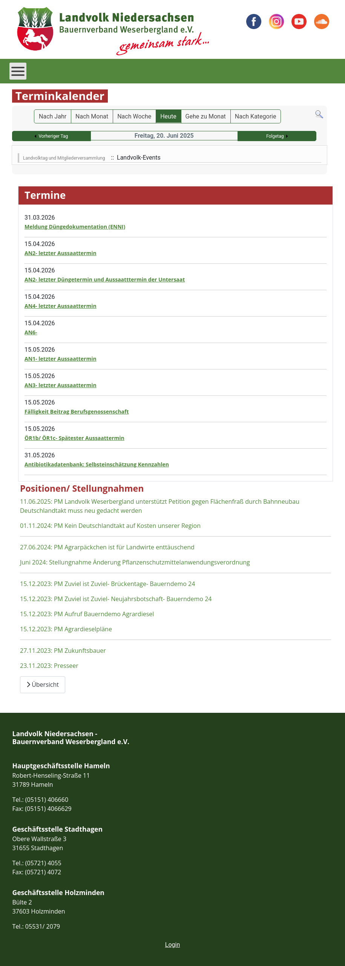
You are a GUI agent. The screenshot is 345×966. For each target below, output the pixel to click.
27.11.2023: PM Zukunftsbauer (63, 650)
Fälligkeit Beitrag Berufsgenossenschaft (77, 411)
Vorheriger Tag (53, 136)
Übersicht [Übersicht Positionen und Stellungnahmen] (42, 684)
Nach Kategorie (255, 116)
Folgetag (275, 136)
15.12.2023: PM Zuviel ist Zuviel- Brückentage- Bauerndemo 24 (107, 584)
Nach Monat (91, 116)
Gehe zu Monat (206, 116)
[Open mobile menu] (17, 71)
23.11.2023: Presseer (49, 665)
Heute (168, 116)
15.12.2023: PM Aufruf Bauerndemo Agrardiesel (87, 614)
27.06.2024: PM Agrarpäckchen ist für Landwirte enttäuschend (107, 547)
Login (172, 944)
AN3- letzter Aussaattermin (61, 385)
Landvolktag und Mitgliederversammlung (64, 158)
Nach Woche (134, 116)
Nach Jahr (52, 116)
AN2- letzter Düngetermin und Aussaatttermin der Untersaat (105, 279)
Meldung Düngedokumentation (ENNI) (75, 226)
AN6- (31, 332)
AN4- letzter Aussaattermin (61, 305)
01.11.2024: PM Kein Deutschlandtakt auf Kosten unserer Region (110, 525)
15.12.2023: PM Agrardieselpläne (66, 629)
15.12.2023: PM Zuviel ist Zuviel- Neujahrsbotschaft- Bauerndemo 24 (116, 599)
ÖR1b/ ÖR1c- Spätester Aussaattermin (74, 437)
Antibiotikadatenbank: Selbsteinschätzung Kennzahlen (97, 464)
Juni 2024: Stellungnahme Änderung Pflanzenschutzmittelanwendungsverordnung (135, 562)
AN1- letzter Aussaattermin (61, 358)
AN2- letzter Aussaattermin (61, 253)
